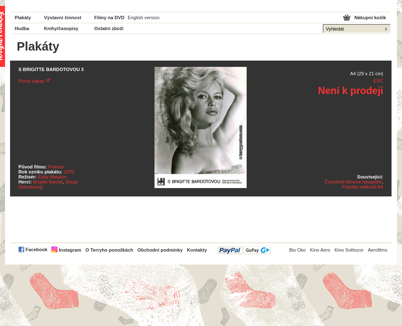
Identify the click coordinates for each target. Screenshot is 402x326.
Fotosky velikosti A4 (362, 186)
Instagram (70, 249)
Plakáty (23, 17)
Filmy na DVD (109, 17)
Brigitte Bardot (48, 181)
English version (144, 17)
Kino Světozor (349, 249)
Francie (56, 166)
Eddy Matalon (52, 176)
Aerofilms (377, 249)
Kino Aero (320, 249)
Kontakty (197, 249)
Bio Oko (297, 249)
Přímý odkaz (31, 81)
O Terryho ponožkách (109, 249)
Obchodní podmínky (160, 249)
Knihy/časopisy (61, 28)
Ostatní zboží (109, 28)
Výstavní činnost (62, 17)
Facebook (36, 249)
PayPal (244, 250)
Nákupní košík (370, 17)
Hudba (22, 28)
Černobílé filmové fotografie (353, 181)
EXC (378, 80)
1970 (69, 171)
